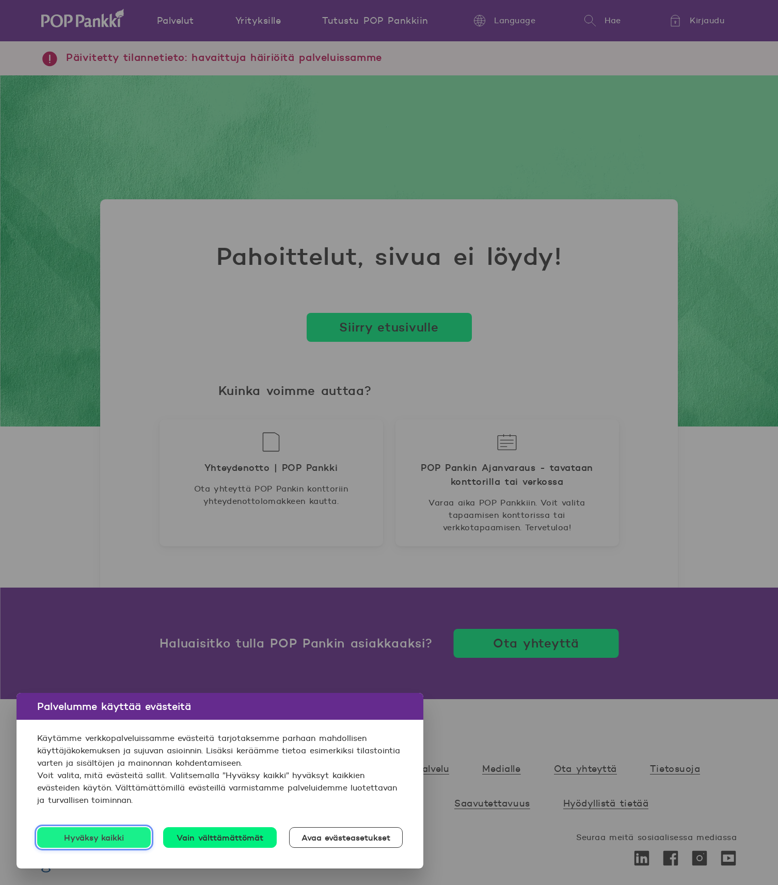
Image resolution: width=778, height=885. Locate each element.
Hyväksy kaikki (94, 837)
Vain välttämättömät (220, 837)
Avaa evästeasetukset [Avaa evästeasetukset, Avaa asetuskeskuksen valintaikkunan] (346, 837)
